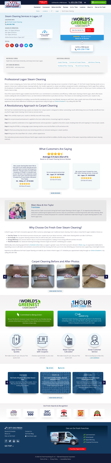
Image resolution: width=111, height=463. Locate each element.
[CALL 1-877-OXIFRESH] (94, 340)
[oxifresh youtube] (14, 441)
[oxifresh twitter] (26, 45)
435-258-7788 (11, 24)
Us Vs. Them (74, 7)
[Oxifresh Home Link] (13, 4)
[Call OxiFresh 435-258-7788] (75, 2)
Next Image (106, 277)
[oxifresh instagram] (21, 45)
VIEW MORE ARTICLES (55, 398)
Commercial (46, 7)
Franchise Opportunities (77, 449)
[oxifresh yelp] (12, 45)
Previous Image (5, 277)
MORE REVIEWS (55, 193)
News (50, 368)
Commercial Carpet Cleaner (77, 62)
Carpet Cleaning (62, 62)
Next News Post (104, 383)
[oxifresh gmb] (7, 45)
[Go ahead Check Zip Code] (89, 30)
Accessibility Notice (66, 459)
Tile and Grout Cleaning (82, 66)
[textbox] (77, 30)
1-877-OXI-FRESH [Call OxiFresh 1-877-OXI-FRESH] (13, 427)
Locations (82, 7)
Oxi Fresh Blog (29, 434)
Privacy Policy (54, 459)
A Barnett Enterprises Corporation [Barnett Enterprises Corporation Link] (66, 456)
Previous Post (7, 383)
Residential (37, 7)
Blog (61, 368)
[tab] (50, 368)
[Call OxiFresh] (82, 49)
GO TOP (9, 446)
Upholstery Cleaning (94, 62)
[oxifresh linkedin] (31, 45)
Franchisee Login (31, 436)
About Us (90, 7)
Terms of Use (43, 459)
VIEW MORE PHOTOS (55, 291)
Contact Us (28, 431)
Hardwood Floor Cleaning (65, 66)
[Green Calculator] (68, 340)
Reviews (65, 7)
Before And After (56, 7)
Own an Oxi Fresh (100, 7)
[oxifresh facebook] (17, 45)
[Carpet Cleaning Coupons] (42, 340)
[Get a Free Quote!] (16, 340)
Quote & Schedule (10, 431)
